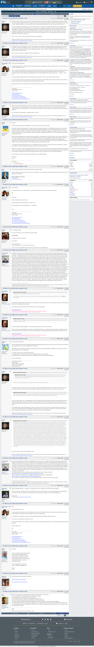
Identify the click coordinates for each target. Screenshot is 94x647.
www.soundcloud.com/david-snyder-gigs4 (19, 97)
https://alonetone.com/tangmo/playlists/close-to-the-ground (22, 40)
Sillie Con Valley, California (6, 330)
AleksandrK (53, 503)
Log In (90, 9)
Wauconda (3, 182)
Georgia (3, 501)
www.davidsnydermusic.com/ (17, 95)
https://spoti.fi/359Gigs (16, 94)
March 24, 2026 (73, 98)
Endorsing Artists (34, 634)
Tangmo (54, 60)
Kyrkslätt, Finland (4, 561)
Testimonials (33, 636)
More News (72, 157)
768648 (67, 60)
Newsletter (69, 619)
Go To (17, 15)
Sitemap (16, 638)
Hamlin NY (3, 242)
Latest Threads (44, 11)
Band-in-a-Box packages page (81, 69)
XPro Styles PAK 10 (77, 63)
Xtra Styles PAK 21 (84, 63)
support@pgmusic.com (31, 642)
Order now (71, 153)
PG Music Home (5, 9)
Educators (17, 636)
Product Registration (69, 638)
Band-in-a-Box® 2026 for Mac (81, 31)
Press (16, 633)
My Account (50, 636)
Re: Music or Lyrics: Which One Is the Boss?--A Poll (15, 18)
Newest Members (73, 172)
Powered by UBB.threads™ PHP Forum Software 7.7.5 (47, 646)
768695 (67, 119)
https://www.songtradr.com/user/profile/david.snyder (21, 98)
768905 (67, 338)
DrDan (54, 184)
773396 (67, 573)
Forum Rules (50, 11)
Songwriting (25, 9)
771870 (67, 458)
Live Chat (50, 2)
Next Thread (41, 613)
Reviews (33, 638)
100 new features (76, 57)
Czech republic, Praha (5, 265)
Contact (16, 631)
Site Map (78, 641)
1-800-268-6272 (51, 1)
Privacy (74, 641)
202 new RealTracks (80, 60)
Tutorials (66, 636)
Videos (66, 634)
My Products (50, 637)
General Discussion (17, 9)
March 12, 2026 (73, 107)
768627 (67, 18)
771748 (67, 368)
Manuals (66, 633)
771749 (67, 416)
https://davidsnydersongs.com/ (17, 93)
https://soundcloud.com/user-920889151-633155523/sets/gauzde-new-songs (27, 473)
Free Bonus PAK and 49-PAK (76, 73)
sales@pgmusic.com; (23, 642)
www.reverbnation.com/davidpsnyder (18, 96)
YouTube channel (85, 32)
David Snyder (53, 18)
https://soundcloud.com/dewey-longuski (19, 579)
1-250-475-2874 (57, 1)
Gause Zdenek (53, 416)
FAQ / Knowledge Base (69, 631)
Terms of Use (70, 641)
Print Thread (11, 15)
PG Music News (73, 25)
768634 (67, 43)
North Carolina (4, 75)
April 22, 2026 (72, 28)
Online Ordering (58, 2)
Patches (66, 630)
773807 (67, 591)
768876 (67, 314)
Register (84, 9)
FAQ (55, 11)
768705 (67, 166)
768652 (67, 102)
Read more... (72, 43)
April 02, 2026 (72, 82)
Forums (10, 9)
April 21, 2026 (72, 45)
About (16, 630)
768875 (67, 288)
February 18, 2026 (73, 127)
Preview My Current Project (17, 179)
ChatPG (71, 14)
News (49, 630)
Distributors (17, 634)
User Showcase (34, 631)
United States (4, 589)
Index (35, 13)
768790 (67, 184)
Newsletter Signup (51, 631)
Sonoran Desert (4, 353)
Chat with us (61, 623)
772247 (67, 503)
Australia (3, 135)
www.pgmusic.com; (17, 642)
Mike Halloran (53, 368)
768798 (67, 250)
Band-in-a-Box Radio (35, 633)
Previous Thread (15, 613)
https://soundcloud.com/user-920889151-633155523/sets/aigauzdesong (26, 476)
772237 (67, 485)
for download (88, 111)
